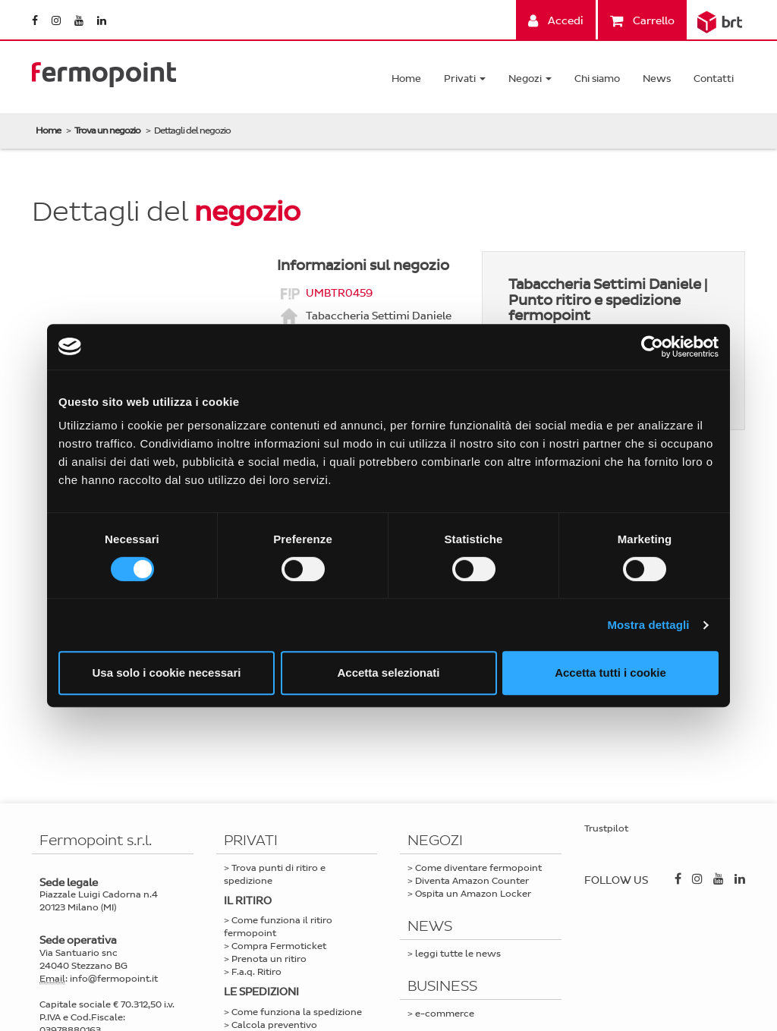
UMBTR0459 (339, 292)
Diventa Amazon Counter (472, 880)
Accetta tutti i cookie (610, 672)
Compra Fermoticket (278, 946)
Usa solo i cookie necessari (167, 672)
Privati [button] (465, 78)
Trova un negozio (107, 130)
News (657, 78)
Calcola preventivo (274, 1025)
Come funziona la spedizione (296, 1012)
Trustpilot (606, 828)
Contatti (714, 78)
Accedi (556, 20)
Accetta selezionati (388, 672)
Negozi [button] (530, 78)
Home (406, 78)
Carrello (642, 20)
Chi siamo (597, 78)
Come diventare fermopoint (478, 868)
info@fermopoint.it (114, 978)
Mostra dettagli (648, 624)
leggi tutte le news (458, 953)
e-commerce (444, 1013)
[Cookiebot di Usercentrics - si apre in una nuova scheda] (652, 346)
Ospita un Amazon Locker (473, 893)
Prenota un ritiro (269, 959)
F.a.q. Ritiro (256, 972)
